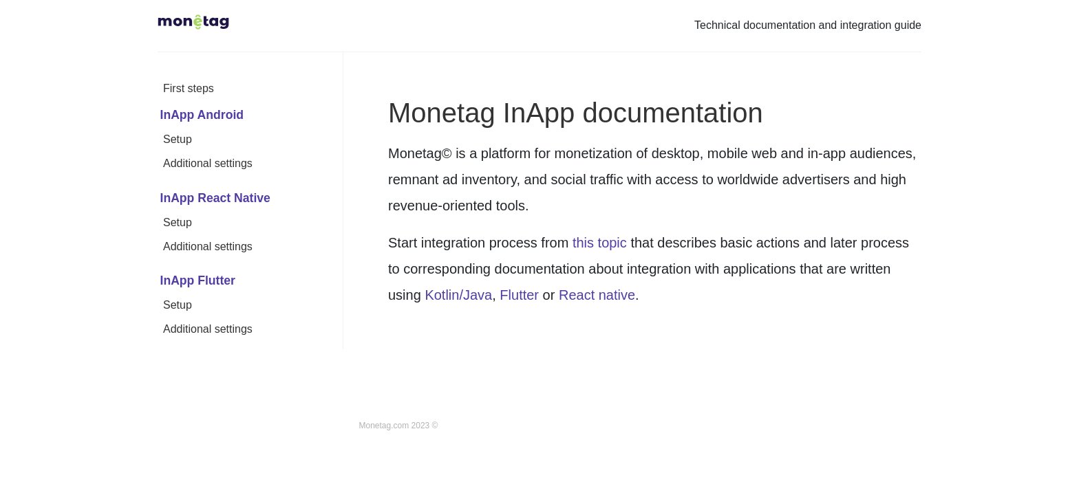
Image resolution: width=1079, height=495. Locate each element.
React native (597, 294)
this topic (600, 242)
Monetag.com (384, 425)
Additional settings (208, 163)
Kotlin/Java (458, 294)
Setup (177, 139)
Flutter (519, 294)
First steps (188, 88)
